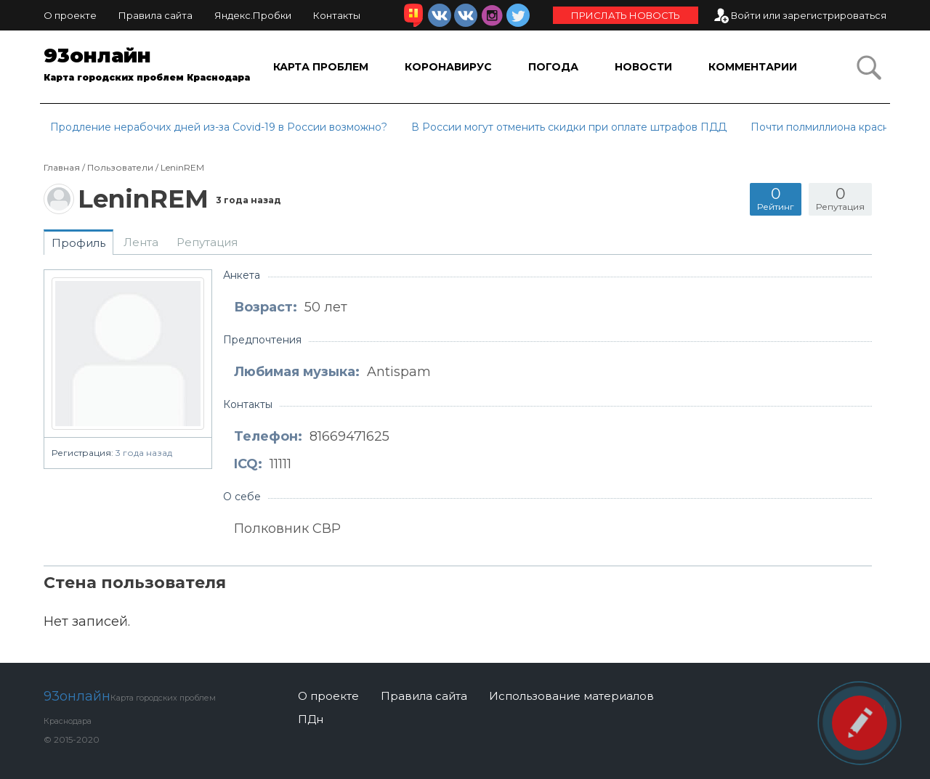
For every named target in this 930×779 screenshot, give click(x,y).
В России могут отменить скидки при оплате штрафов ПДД (569, 127)
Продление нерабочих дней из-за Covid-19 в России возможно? (218, 127)
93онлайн (149, 67)
